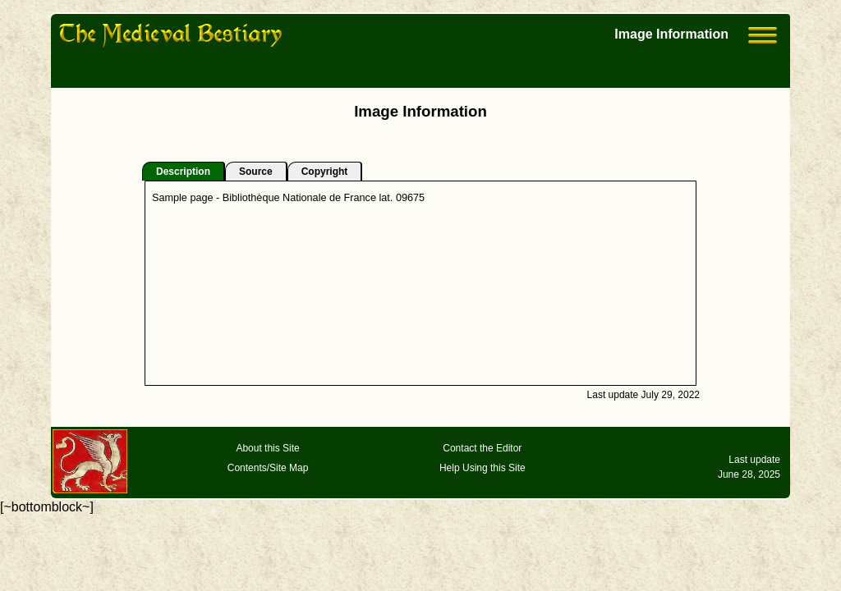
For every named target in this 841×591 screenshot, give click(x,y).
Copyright (324, 171)
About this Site (267, 448)
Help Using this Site (482, 468)
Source (256, 171)
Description (183, 171)
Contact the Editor (482, 448)
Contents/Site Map (268, 468)
